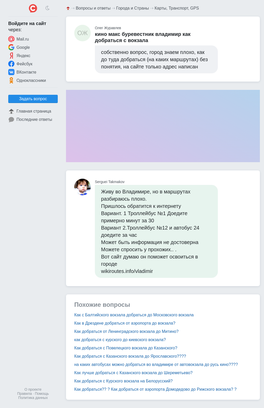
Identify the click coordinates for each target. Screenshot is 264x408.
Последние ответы (30, 119)
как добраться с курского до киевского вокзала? (120, 340)
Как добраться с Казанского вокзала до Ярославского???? (130, 356)
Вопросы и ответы (93, 8)
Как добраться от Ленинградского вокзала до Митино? (126, 331)
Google (19, 47)
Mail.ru (18, 39)
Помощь (42, 393)
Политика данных (33, 398)
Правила (24, 393)
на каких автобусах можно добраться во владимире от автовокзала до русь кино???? (156, 364)
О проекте (33, 389)
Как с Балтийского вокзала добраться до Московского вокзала (134, 315)
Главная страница (29, 111)
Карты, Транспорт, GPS (176, 8)
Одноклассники (27, 80)
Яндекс (19, 55)
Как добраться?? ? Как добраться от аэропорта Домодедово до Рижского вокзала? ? (155, 389)
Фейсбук (20, 64)
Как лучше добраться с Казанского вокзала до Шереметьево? (133, 373)
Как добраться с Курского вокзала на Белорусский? (123, 381)
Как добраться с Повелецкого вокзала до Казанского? (125, 348)
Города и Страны (132, 8)
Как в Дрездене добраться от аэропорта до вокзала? (124, 323)
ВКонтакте (22, 72)
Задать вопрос (33, 99)
